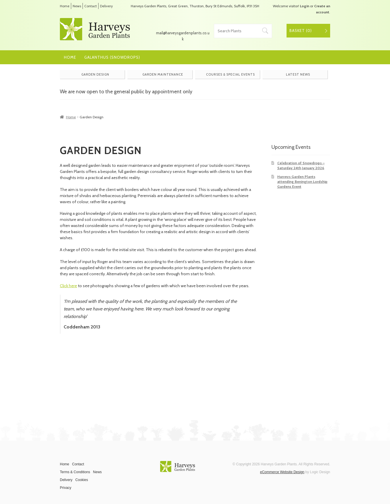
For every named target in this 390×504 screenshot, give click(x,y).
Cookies (81, 480)
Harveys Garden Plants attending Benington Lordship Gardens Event (302, 181)
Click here (68, 285)
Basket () (300, 30)
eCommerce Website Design (282, 472)
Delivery (106, 6)
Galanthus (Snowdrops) (112, 57)
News (77, 6)
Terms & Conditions (75, 472)
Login (304, 6)
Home (64, 6)
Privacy (65, 488)
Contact (90, 6)
